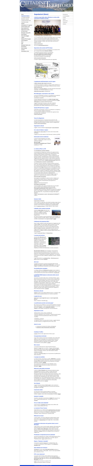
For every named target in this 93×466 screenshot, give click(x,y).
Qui (47, 300)
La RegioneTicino (46, 258)
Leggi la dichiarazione (38, 43)
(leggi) (57, 99)
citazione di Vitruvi (40, 206)
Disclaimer (47, 465)
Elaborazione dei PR (25, 29)
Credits (50, 465)
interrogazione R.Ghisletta (53, 194)
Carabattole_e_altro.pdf (39, 318)
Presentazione (65, 14)
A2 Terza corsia (24, 31)
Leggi (57, 266)
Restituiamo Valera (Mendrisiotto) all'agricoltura (45, 327)
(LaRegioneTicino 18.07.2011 (54, 409)
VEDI (40, 366)
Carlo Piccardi (48, 127)
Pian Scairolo (24, 34)
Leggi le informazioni (38, 114)
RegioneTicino (49, 233)
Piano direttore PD (25, 28)
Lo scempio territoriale (25, 17)
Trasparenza (65, 22)
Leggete (46, 288)
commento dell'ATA (43, 88)
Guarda (35, 400)
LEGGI (46, 380)
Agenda (22, 23)
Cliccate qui (56, 272)
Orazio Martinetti (55, 127)
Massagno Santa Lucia (25, 45)
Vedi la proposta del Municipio (40, 57)
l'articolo (45, 442)
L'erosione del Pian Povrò (26, 20)
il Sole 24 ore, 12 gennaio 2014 (52, 204)
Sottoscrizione (65, 20)
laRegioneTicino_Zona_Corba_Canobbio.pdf (43, 312)
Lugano (22, 37)
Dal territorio (23, 46)
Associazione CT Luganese (26, 25)
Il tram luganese (24, 40)
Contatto (64, 17)
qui (49, 56)
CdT (42, 387)
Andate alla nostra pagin (39, 91)
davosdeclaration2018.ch (43, 45)
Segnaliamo (36, 449)
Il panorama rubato (24, 22)
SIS (39, 445)
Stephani (45, 259)
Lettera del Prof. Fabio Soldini (40, 131)
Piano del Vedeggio (25, 35)
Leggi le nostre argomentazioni (40, 123)
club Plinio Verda (42, 353)
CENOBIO (43, 404)
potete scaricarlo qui (38, 87)
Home (22, 14)
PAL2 (22, 42)
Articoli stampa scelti (25, 26)
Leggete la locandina (38, 351)
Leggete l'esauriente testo (50, 160)
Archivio (23, 49)
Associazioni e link (25, 51)
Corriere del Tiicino (41, 233)
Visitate (35, 292)
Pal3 (22, 43)
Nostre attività (24, 48)
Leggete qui (36, 144)
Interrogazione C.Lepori (42, 194)
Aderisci (64, 19)
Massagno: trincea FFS (25, 32)
